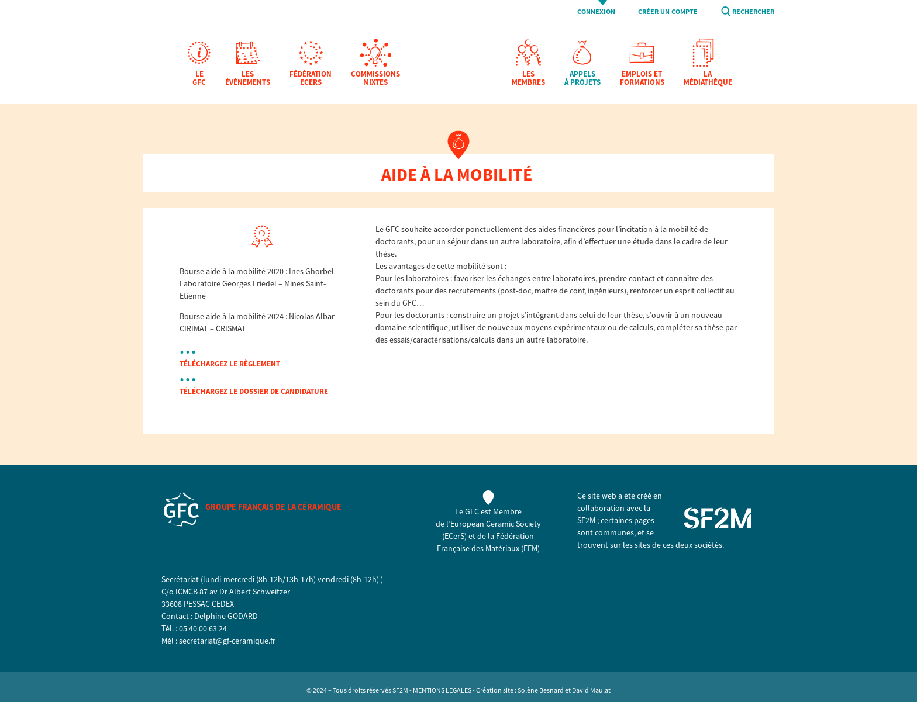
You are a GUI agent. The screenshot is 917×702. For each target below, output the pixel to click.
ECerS (454, 536)
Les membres (528, 78)
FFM (530, 548)
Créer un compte (668, 12)
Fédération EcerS (310, 78)
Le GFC (199, 78)
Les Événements (247, 78)
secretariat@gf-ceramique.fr (227, 640)
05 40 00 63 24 (203, 628)
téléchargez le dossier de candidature (254, 391)
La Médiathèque (708, 78)
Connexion (596, 12)
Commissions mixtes (375, 78)
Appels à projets (582, 78)
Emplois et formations (642, 78)
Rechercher (753, 12)
